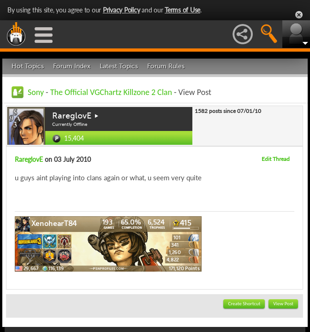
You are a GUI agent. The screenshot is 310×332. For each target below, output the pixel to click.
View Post (283, 304)
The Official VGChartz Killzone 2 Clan (111, 92)
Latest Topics (119, 66)
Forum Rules (166, 66)
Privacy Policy (121, 10)
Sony (36, 92)
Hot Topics (28, 66)
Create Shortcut (244, 304)
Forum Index (71, 66)
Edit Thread (276, 158)
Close (299, 14)
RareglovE (71, 116)
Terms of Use (182, 10)
